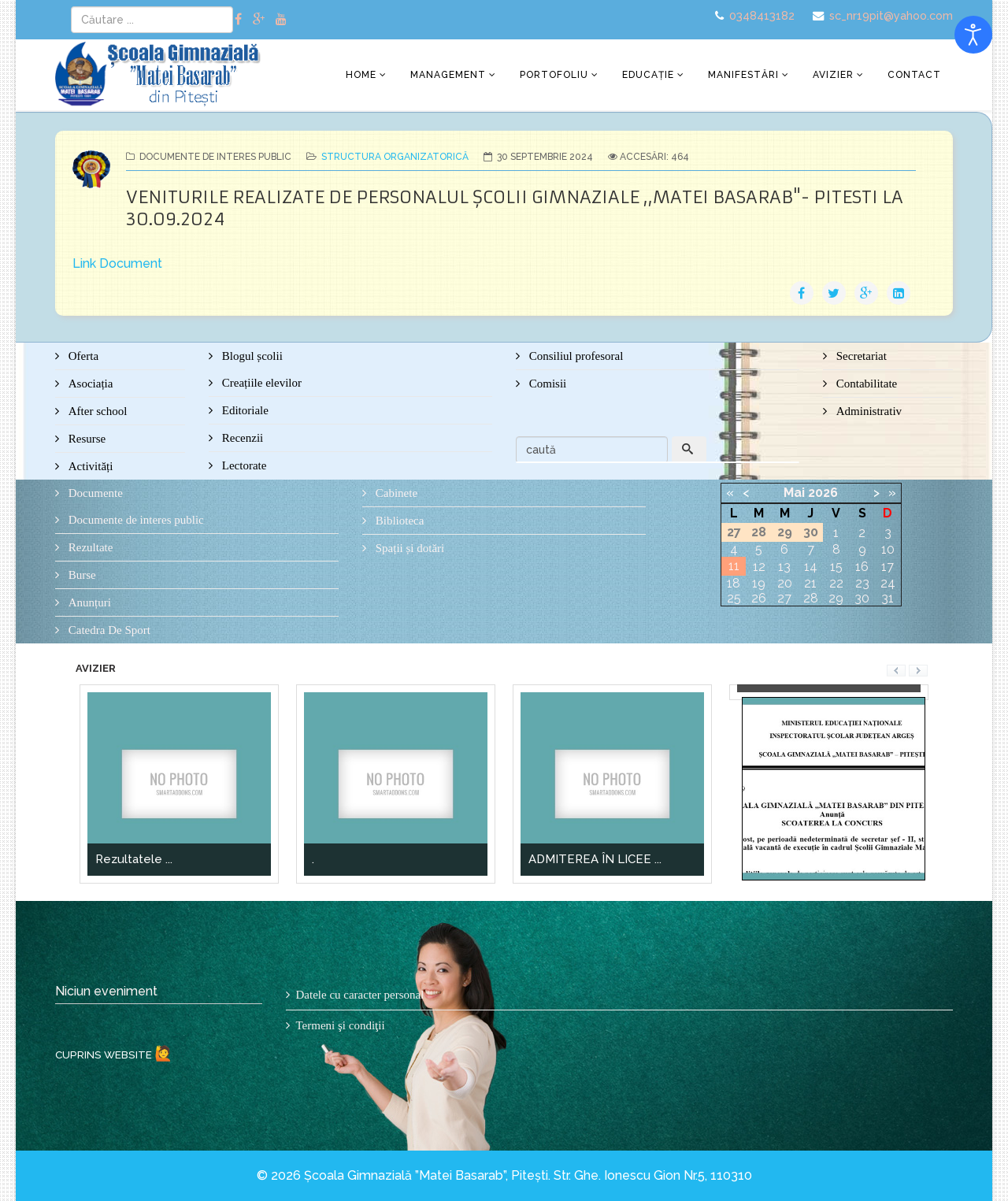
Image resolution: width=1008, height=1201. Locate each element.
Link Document (117, 263)
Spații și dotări (408, 548)
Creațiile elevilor (260, 382)
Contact (914, 74)
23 (862, 583)
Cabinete (394, 493)
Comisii (546, 383)
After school (96, 411)
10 (888, 549)
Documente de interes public (134, 519)
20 (784, 583)
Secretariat (860, 356)
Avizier (833, 74)
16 (862, 566)
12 (759, 566)
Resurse (85, 438)
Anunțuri (88, 602)
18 (733, 583)
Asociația (89, 383)
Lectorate (242, 465)
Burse (80, 575)
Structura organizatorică (395, 156)
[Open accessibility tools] (973, 35)
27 (784, 598)
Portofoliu (554, 74)
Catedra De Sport (107, 630)
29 (835, 598)
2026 (823, 492)
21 (810, 583)
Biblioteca (398, 520)
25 (734, 598)
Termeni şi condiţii (340, 1025)
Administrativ (867, 411)
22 (836, 583)
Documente (94, 493)
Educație (648, 74)
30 (861, 598)
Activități (89, 466)
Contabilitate (865, 383)
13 (784, 566)
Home (361, 74)
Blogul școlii (251, 356)
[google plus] (259, 19)
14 (810, 566)
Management (448, 74)
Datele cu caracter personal (360, 994)
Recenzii (241, 438)
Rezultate (89, 547)
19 (758, 583)
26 (758, 598)
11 (733, 565)
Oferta (81, 356)
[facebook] (238, 19)
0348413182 (762, 15)
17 (887, 566)
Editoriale (244, 410)
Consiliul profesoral (574, 356)
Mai (794, 492)
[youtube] (281, 19)
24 (887, 583)
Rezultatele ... (133, 859)
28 (810, 598)
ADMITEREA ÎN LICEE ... (595, 859)
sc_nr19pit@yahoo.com (891, 15)
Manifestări (743, 74)
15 (836, 566)
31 (887, 598)
